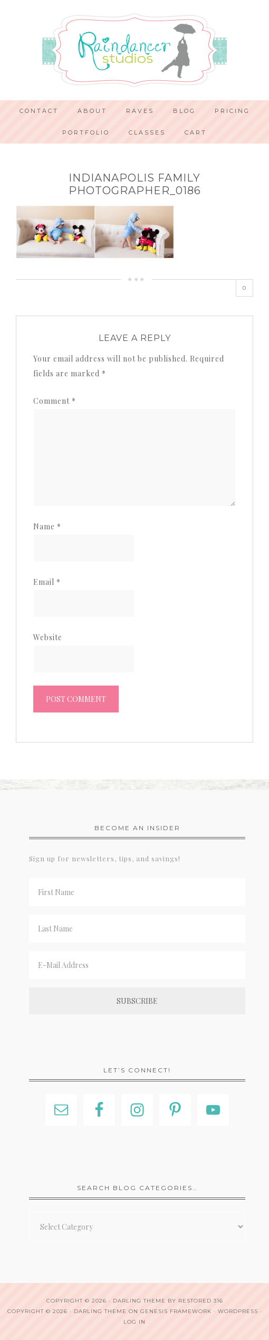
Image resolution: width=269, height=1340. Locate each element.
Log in (134, 1321)
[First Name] (137, 892)
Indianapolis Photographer (134, 50)
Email (47, 582)
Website (47, 637)
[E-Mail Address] (137, 965)
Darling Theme (100, 1311)
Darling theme (139, 1300)
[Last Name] (137, 929)
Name (47, 526)
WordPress (238, 1311)
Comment (54, 401)
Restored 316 (200, 1300)
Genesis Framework (176, 1311)
